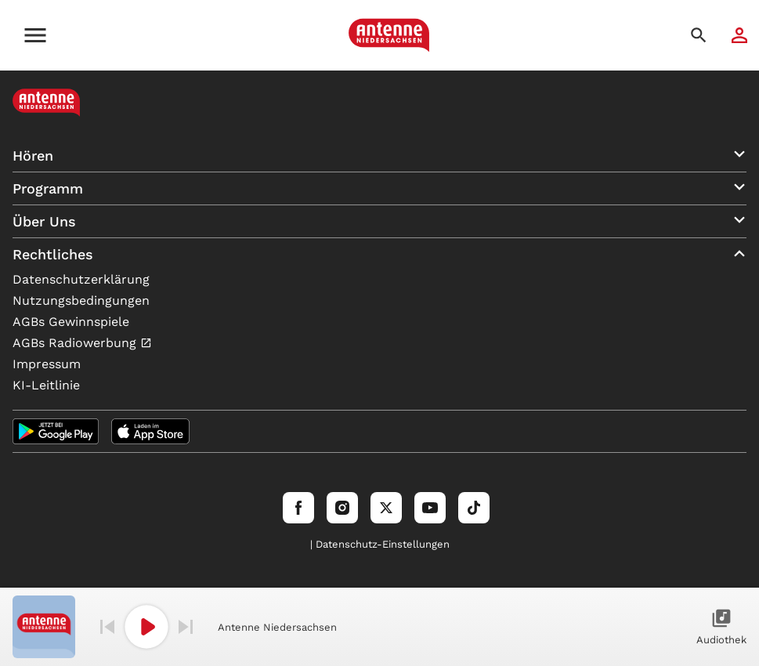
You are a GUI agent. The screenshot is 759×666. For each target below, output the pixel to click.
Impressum (47, 364)
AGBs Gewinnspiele (71, 321)
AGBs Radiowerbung (76, 342)
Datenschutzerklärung (81, 279)
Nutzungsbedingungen (81, 300)
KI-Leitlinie (46, 385)
